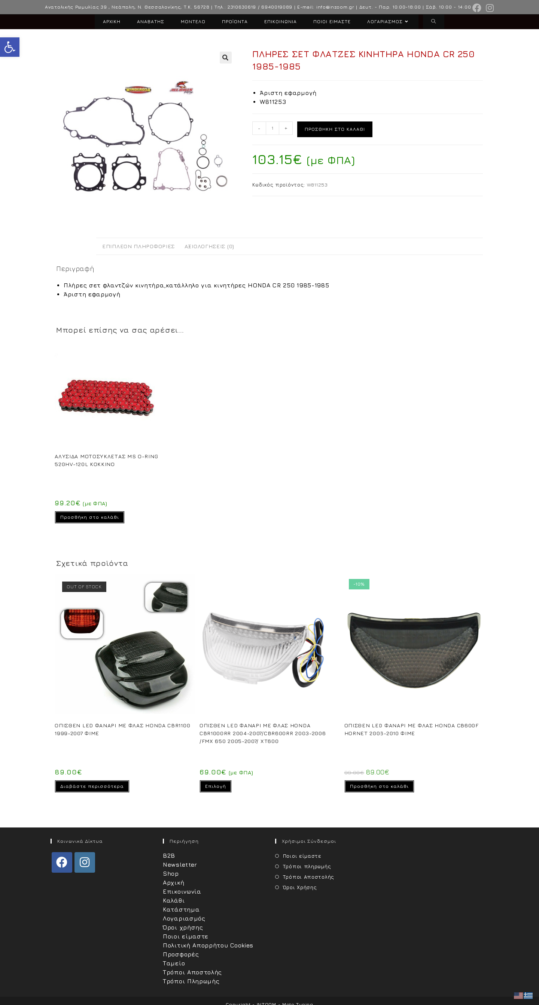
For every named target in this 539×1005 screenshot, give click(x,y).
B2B (169, 855)
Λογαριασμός (184, 918)
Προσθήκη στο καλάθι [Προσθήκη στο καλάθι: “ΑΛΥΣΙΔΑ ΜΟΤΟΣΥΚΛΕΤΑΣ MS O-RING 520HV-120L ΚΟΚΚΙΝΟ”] (89, 517)
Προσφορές (181, 954)
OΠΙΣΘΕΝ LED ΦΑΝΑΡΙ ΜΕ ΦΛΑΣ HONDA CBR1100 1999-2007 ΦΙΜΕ (122, 729)
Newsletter (180, 864)
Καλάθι (174, 900)
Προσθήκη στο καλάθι (335, 129)
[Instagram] (84, 862)
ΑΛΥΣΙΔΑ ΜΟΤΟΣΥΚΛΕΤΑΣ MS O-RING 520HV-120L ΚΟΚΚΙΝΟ (106, 460)
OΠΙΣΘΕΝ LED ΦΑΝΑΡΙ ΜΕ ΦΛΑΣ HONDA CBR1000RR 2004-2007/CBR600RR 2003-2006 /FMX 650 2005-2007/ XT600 (263, 733)
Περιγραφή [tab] (76, 246)
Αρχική (173, 882)
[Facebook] (62, 862)
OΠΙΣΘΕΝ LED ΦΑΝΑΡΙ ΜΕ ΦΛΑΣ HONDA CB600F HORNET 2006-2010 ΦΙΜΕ (411, 729)
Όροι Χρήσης (300, 887)
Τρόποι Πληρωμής (191, 981)
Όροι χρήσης (183, 927)
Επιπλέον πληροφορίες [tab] (138, 246)
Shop (171, 873)
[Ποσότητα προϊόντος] (272, 128)
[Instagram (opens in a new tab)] (489, 7)
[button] (9, 47)
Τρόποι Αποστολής (192, 972)
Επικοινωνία (182, 891)
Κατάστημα (181, 909)
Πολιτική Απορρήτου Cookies (208, 945)
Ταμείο (174, 963)
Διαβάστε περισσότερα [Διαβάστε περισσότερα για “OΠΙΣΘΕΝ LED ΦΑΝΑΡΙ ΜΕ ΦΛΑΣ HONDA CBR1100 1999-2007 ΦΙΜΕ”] (92, 786)
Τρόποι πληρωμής (307, 866)
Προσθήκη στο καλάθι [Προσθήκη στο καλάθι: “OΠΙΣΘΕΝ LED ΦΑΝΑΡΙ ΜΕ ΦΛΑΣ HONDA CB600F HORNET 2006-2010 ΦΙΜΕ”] (379, 786)
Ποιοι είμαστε (185, 936)
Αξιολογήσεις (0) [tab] (209, 246)
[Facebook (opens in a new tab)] (477, 7)
